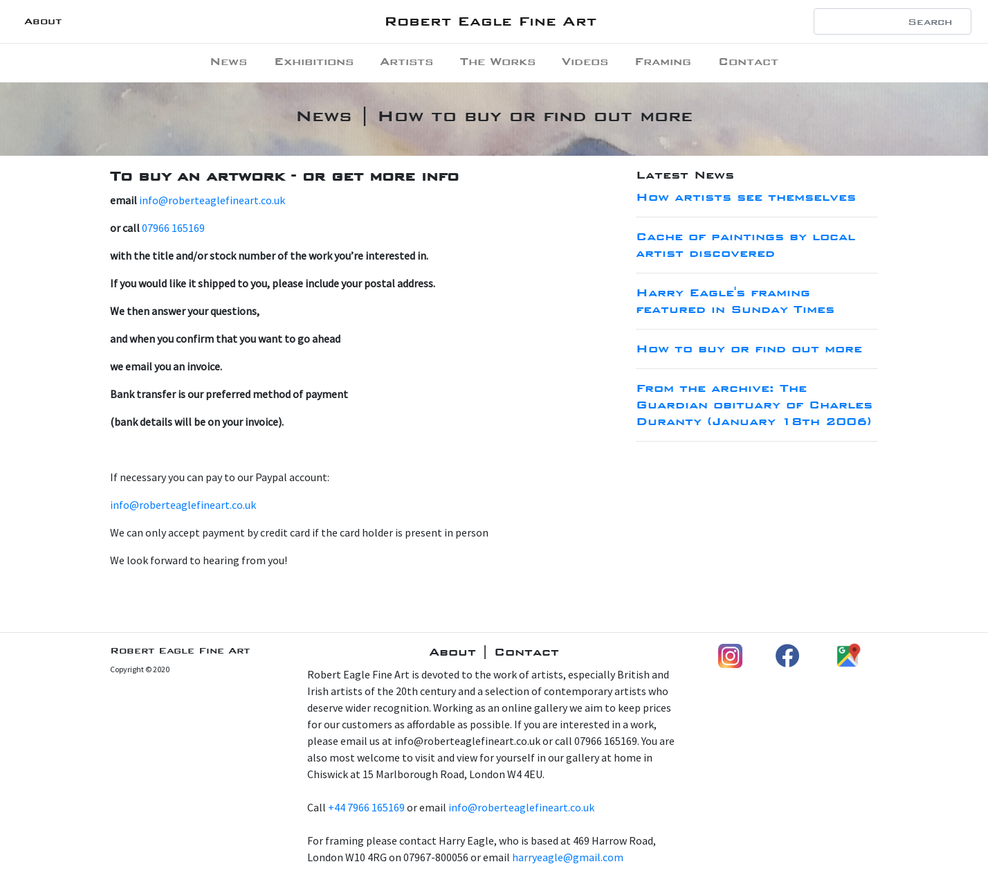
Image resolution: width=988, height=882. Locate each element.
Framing (662, 61)
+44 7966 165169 (366, 807)
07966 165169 (173, 228)
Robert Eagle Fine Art (490, 21)
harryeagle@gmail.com (567, 857)
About (43, 21)
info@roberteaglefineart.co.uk (212, 200)
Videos (585, 61)
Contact (748, 61)
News (228, 61)
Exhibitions (314, 61)
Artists (406, 61)
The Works (498, 61)
